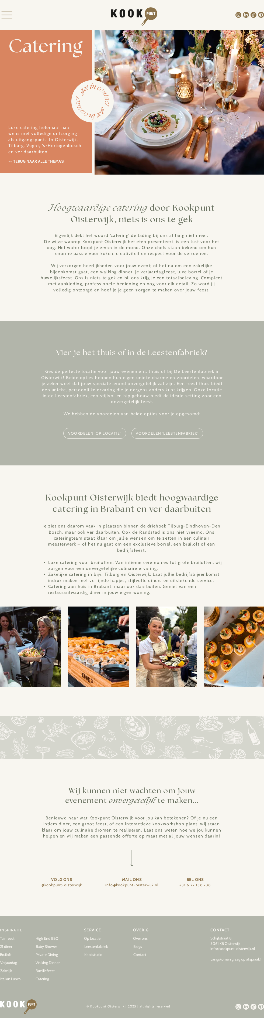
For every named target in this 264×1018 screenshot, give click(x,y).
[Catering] (49, 979)
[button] (146, 947)
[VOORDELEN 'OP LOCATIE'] (94, 433)
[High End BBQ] (49, 939)
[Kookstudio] (97, 955)
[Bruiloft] (13, 955)
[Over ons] (146, 939)
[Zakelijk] (13, 971)
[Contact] (146, 955)
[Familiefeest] (49, 971)
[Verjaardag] (13, 963)
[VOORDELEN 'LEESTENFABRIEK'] (167, 433)
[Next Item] (255, 647)
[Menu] (6, 15)
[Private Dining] (49, 955)
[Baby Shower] (49, 947)
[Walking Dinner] (49, 963)
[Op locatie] (97, 939)
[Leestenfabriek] (97, 947)
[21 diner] (13, 947)
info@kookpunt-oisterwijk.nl (232, 948)
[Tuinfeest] (13, 939)
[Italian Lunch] (13, 979)
